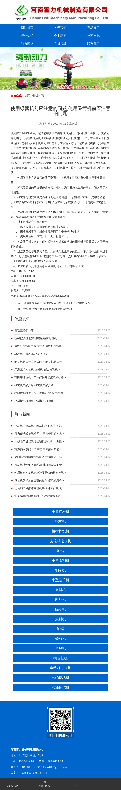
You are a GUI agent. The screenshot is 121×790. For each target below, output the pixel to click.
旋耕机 (60, 619)
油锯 (60, 629)
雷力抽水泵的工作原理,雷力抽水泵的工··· (39, 449)
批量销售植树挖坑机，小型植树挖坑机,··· (39, 496)
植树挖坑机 (60, 531)
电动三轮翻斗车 (24, 330)
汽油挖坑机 (60, 687)
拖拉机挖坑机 (60, 541)
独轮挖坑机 (60, 678)
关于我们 (60, 27)
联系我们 (93, 43)
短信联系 (44, 784)
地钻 (60, 551)
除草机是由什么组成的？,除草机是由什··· (39, 361)
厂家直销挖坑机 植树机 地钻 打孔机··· (37, 369)
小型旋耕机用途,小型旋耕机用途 (34, 400)
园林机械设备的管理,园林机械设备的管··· (39, 464)
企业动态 (60, 35)
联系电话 (12, 784)
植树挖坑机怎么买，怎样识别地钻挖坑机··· (40, 393)
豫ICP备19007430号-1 (34, 772)
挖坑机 (60, 521)
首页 (27, 95)
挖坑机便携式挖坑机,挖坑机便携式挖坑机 (48, 309)
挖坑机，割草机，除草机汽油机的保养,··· (39, 425)
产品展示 (93, 27)
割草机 (60, 570)
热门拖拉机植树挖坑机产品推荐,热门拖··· (39, 457)
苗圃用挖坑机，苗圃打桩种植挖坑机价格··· (40, 377)
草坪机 (60, 648)
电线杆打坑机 (60, 668)
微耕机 (60, 590)
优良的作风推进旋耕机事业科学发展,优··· (39, 488)
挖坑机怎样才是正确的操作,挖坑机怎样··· (39, 480)
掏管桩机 (60, 658)
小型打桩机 (60, 512)
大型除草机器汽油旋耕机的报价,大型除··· (39, 441)
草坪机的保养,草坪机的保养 (31, 354)
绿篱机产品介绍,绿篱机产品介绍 (34, 385)
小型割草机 (60, 580)
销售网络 (27, 43)
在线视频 (60, 43)
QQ (76, 786)
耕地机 (60, 600)
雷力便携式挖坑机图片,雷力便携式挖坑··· (39, 433)
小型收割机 (60, 560)
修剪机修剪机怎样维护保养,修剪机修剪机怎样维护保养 (56, 303)
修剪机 (60, 639)
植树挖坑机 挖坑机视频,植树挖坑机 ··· (37, 338)
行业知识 (27, 35)
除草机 (60, 609)
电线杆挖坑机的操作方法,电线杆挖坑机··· (39, 346)
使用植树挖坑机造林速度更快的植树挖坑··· (40, 472)
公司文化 (93, 35)
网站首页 (27, 27)
